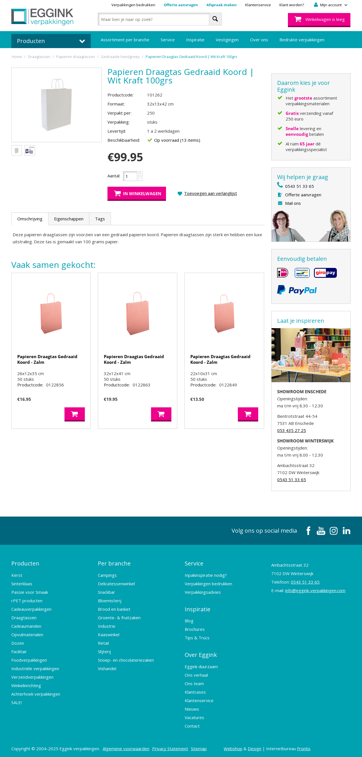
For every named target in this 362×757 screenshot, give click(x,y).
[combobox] (159, 19)
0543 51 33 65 (299, 186)
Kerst (16, 574)
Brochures (195, 628)
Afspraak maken (221, 4)
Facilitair (19, 651)
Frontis (304, 747)
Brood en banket (114, 608)
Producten (25, 563)
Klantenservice (258, 4)
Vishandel (107, 668)
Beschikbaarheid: (123, 140)
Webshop (233, 747)
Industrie (106, 625)
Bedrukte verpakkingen (301, 39)
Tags (100, 218)
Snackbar (106, 591)
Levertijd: (116, 131)
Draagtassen (23, 617)
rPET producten (26, 600)
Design (254, 747)
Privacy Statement (170, 747)
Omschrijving (29, 218)
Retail (103, 642)
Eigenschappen (68, 218)
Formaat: (116, 104)
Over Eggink (201, 653)
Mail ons (293, 203)
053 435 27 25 (291, 430)
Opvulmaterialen (27, 634)
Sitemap (199, 747)
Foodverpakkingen (29, 659)
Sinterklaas (21, 583)
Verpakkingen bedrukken (133, 4)
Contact (192, 724)
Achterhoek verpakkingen (35, 693)
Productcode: (120, 95)
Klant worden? (291, 4)
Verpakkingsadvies (203, 591)
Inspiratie (195, 39)
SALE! (16, 702)
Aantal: (113, 176)
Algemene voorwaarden (126, 747)
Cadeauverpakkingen (31, 608)
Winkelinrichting (26, 685)
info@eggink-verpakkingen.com (315, 590)
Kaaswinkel (108, 634)
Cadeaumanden (26, 625)
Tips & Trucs (197, 637)
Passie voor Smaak (29, 591)
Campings (107, 574)
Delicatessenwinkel (116, 583)
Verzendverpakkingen (32, 676)
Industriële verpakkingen (35, 668)
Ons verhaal (196, 673)
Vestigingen (227, 39)
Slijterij (104, 651)
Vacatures (194, 716)
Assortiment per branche (125, 39)
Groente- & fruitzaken (119, 617)
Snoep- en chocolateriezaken (126, 659)
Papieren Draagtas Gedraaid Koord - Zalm (47, 359)
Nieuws (192, 707)
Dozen (17, 642)
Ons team (194, 682)
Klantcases (195, 690)
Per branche (114, 563)
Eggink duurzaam (201, 665)
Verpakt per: (119, 113)
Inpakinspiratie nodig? (206, 574)
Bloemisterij (109, 600)
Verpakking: (118, 122)
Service (168, 39)
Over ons (259, 39)
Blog (189, 620)
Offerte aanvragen (181, 4)
